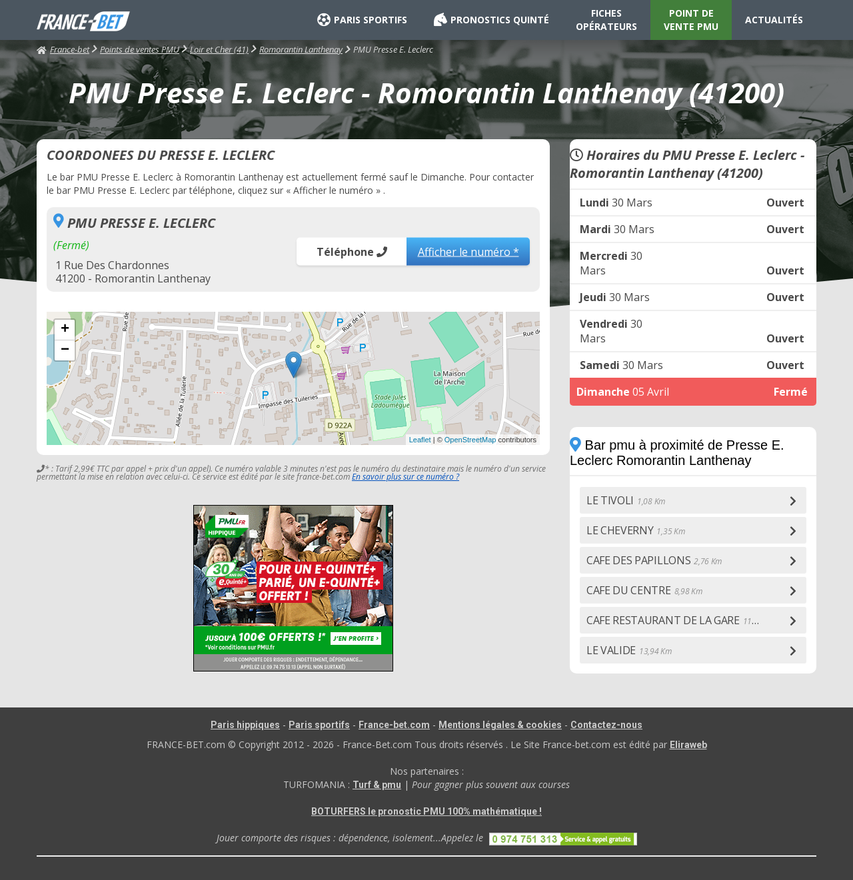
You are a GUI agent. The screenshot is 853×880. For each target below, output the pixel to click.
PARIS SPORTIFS (362, 20)
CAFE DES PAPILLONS (654, 560)
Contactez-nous (606, 724)
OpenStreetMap (470, 440)
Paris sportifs (319, 724)
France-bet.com (394, 724)
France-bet (63, 49)
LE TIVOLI (625, 500)
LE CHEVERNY (635, 530)
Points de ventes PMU (139, 49)
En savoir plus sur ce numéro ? (405, 476)
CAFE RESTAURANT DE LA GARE (680, 620)
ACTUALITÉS (774, 19)
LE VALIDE (629, 650)
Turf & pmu (377, 784)
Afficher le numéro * (468, 251)
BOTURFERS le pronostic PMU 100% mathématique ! (426, 811)
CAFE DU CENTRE (644, 590)
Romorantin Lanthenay (301, 49)
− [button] (65, 350)
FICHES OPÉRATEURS (606, 20)
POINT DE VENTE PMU (691, 20)
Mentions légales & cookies (500, 724)
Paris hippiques (245, 724)
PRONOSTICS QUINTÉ (491, 20)
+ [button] (65, 330)
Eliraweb (688, 744)
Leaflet (420, 440)
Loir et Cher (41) (219, 49)
